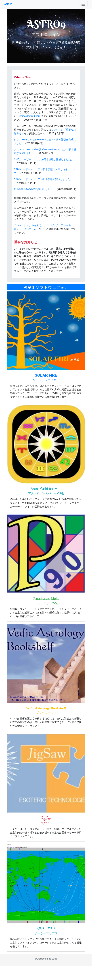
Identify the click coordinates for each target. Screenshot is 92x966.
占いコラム (30, 229)
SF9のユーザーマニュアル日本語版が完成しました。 (43, 179)
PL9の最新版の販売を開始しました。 (34, 189)
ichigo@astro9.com (29, 116)
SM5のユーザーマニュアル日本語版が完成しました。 (43, 159)
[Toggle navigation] (83, 4)
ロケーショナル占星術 (29, 225)
